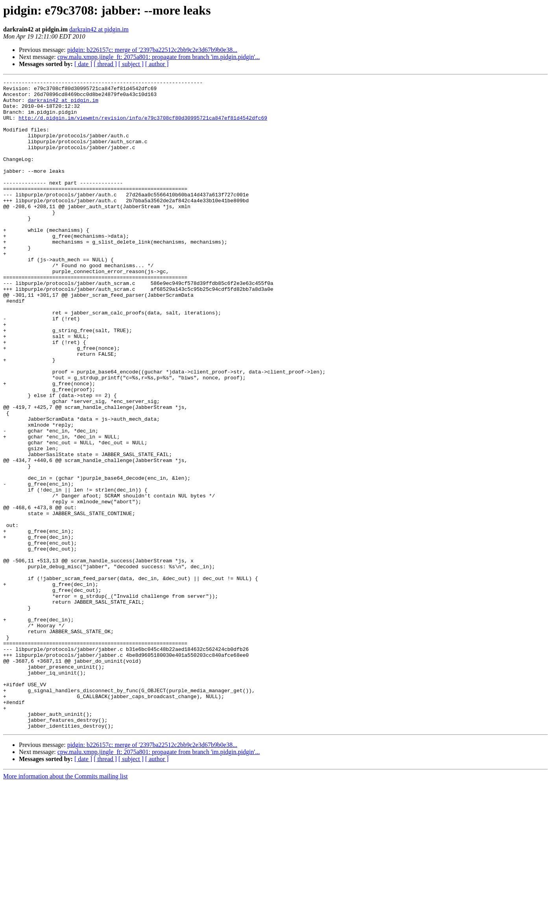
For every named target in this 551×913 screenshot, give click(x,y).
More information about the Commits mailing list (65, 906)
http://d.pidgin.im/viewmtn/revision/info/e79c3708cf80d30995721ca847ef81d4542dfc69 (142, 125)
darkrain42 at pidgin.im (99, 29)
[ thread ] (105, 64)
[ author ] (157, 64)
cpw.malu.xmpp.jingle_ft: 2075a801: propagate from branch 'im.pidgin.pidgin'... (158, 57)
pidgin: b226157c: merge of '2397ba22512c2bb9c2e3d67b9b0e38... (152, 49)
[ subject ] (131, 64)
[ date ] (83, 64)
